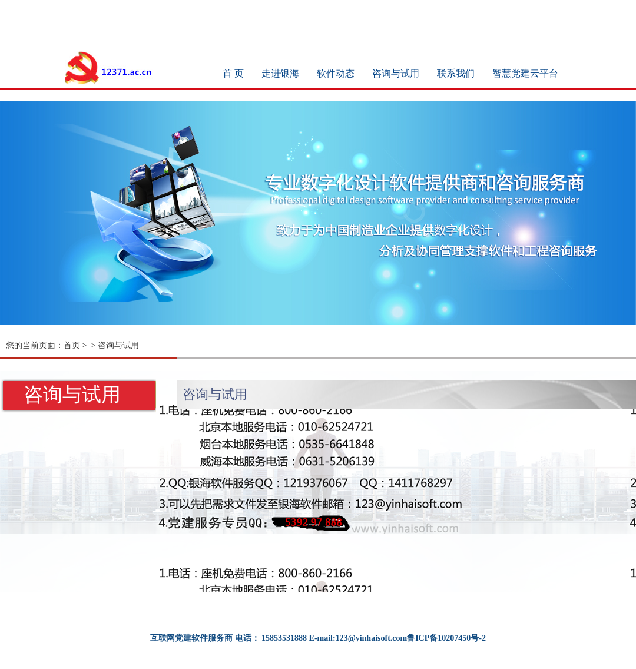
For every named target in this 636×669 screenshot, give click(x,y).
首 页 (233, 73)
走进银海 (280, 73)
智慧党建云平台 (525, 73)
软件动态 (336, 73)
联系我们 (456, 73)
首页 (72, 345)
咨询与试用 (395, 73)
